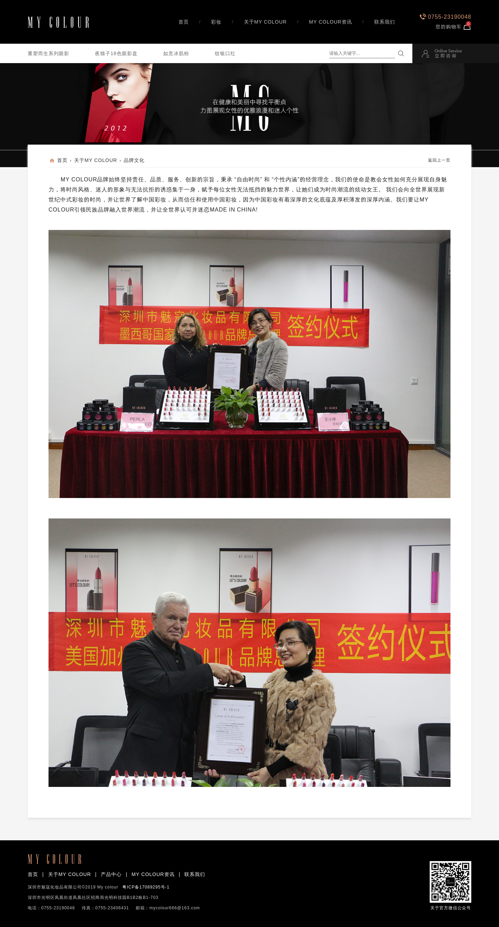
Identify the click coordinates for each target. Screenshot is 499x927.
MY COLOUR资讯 (330, 21)
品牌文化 (134, 160)
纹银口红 (225, 53)
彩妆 (216, 21)
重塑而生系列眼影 (48, 53)
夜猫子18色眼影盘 (116, 53)
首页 (183, 21)
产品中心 (111, 874)
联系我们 (384, 21)
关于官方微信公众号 (450, 882)
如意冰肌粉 (176, 53)
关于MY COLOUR (265, 21)
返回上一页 (439, 160)
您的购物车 (453, 26)
